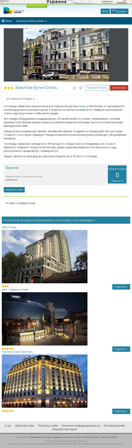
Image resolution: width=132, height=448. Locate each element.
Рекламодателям (114, 425)
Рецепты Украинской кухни (87, 437)
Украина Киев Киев (31, 21)
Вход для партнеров (64, 429)
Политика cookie (48, 425)
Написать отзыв (14, 189)
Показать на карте (97, 87)
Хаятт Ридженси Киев (15, 289)
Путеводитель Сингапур (39, 437)
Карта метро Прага (109, 437)
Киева (82, 106)
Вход (105, 11)
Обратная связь (25, 425)
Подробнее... (121, 286)
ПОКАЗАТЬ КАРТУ (37, 5)
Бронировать (119, 87)
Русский (119, 11)
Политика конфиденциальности (81, 425)
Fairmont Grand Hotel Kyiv (17, 351)
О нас (8, 425)
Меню (7, 21)
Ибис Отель (9, 227)
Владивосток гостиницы (62, 437)
